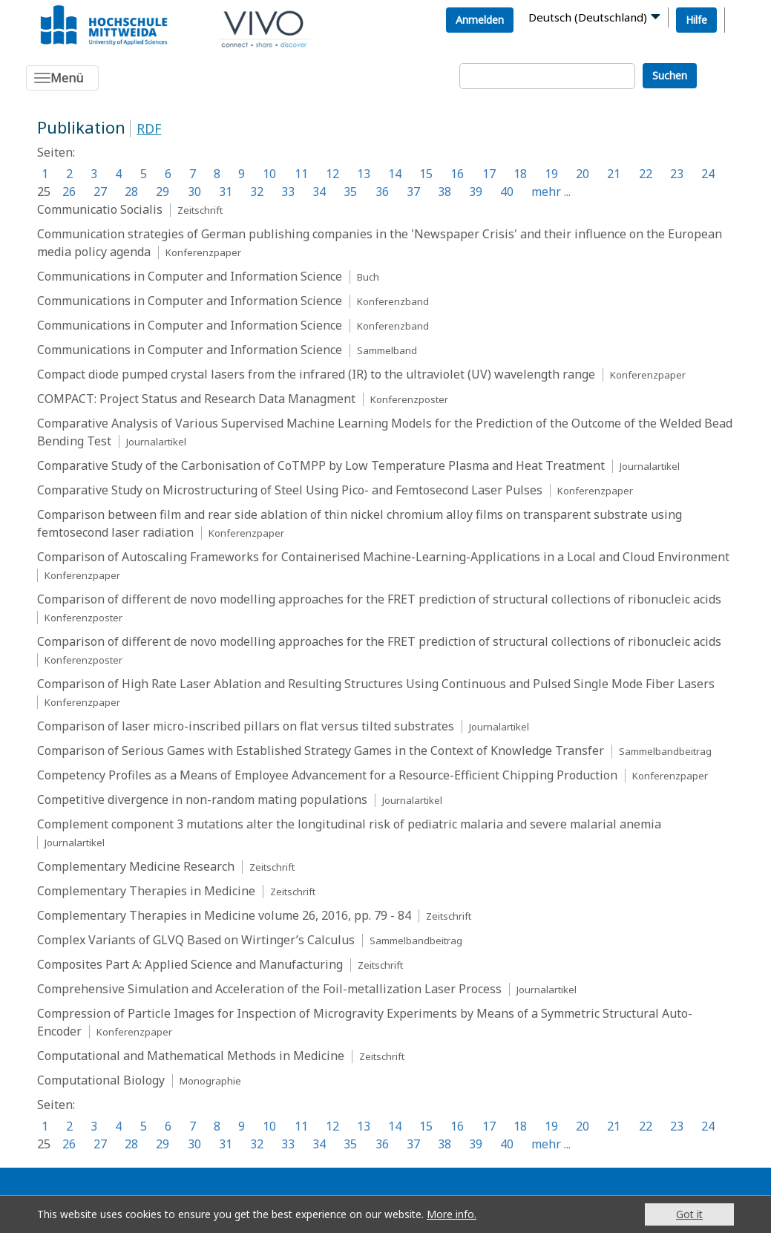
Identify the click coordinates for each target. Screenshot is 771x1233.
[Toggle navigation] (62, 78)
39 (475, 191)
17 (489, 174)
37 (413, 191)
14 (394, 174)
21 (613, 174)
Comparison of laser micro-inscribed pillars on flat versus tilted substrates (245, 726)
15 (426, 174)
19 (551, 174)
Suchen (669, 75)
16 (457, 174)
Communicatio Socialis (100, 209)
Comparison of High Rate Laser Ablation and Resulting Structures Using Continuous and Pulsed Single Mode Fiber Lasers (376, 684)
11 (301, 174)
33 (288, 191)
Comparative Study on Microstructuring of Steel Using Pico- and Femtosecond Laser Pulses (289, 490)
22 (645, 174)
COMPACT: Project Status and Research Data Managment (196, 398)
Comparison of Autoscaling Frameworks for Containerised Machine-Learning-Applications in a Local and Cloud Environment (383, 557)
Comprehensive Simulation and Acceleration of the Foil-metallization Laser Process (269, 989)
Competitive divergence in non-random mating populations (202, 799)
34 (319, 191)
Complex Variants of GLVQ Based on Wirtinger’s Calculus (196, 940)
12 (332, 174)
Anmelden (480, 20)
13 (363, 174)
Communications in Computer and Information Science (189, 276)
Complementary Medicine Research (135, 866)
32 (256, 191)
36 (382, 191)
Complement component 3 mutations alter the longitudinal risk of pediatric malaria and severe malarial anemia (349, 824)
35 (350, 191)
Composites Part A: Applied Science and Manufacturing (190, 964)
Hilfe (696, 20)
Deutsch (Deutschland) (587, 17)
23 (676, 174)
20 (582, 174)
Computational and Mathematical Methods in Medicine (190, 1055)
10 (269, 174)
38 (444, 191)
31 (225, 191)
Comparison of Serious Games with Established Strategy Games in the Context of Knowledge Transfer (320, 750)
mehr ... (551, 191)
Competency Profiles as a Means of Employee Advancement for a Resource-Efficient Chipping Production (327, 775)
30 (194, 191)
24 (708, 174)
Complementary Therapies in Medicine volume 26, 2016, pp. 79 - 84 (224, 915)
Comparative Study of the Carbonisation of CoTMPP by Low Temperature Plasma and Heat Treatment (321, 465)
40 (507, 191)
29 (162, 191)
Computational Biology (101, 1080)
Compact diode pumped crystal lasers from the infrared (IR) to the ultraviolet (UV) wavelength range (316, 374)
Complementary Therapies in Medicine (146, 891)
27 (100, 191)
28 (131, 191)
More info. (451, 1214)
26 (69, 191)
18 (520, 174)
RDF (149, 128)
